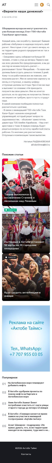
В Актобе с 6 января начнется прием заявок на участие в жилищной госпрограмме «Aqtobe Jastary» (27, 416)
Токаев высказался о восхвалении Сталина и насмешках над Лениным (20, 197)
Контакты (26, 454)
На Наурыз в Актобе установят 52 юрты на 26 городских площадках (24, 245)
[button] (47, 4)
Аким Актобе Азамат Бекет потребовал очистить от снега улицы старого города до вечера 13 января (28, 405)
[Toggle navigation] (36, 4)
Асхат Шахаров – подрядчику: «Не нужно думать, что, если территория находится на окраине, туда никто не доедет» (28, 428)
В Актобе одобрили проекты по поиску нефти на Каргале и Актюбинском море (25, 394)
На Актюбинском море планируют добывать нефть (26, 384)
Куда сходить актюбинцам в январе (22, 294)
